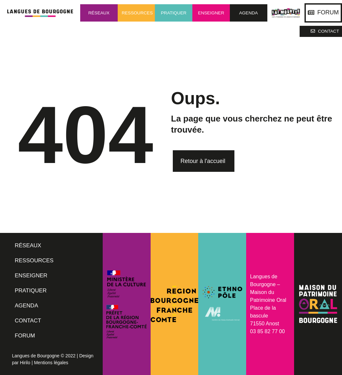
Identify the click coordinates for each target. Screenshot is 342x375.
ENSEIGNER (31, 275)
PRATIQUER (31, 290)
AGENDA (26, 305)
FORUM (25, 336)
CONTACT (28, 321)
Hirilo (25, 362)
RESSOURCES (34, 260)
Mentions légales (51, 362)
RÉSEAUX (28, 245)
